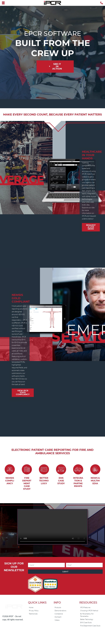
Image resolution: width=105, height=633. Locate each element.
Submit (65, 572)
